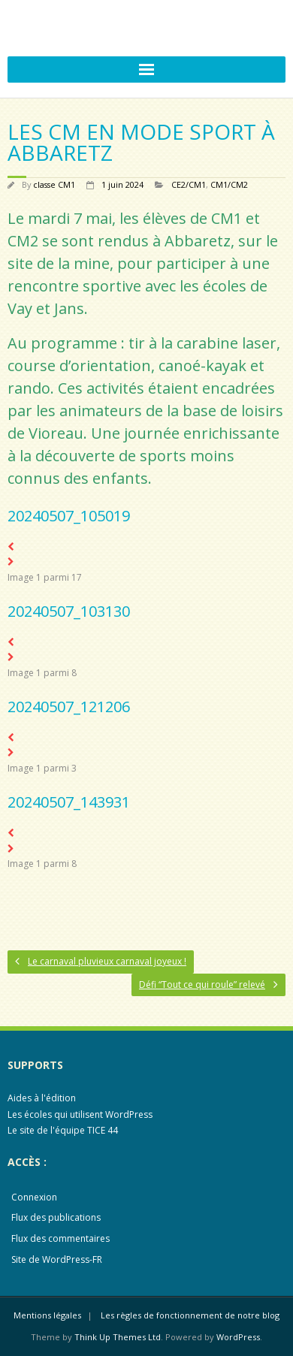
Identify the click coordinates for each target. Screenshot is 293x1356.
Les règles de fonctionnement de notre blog (190, 1315)
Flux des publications (56, 1217)
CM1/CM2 (229, 184)
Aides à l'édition (42, 1098)
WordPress (238, 1336)
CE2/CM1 (188, 184)
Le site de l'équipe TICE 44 (63, 1130)
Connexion (34, 1197)
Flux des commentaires (60, 1238)
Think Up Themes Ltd (117, 1336)
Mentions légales (47, 1315)
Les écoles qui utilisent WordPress (80, 1114)
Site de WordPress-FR (56, 1259)
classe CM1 (54, 184)
